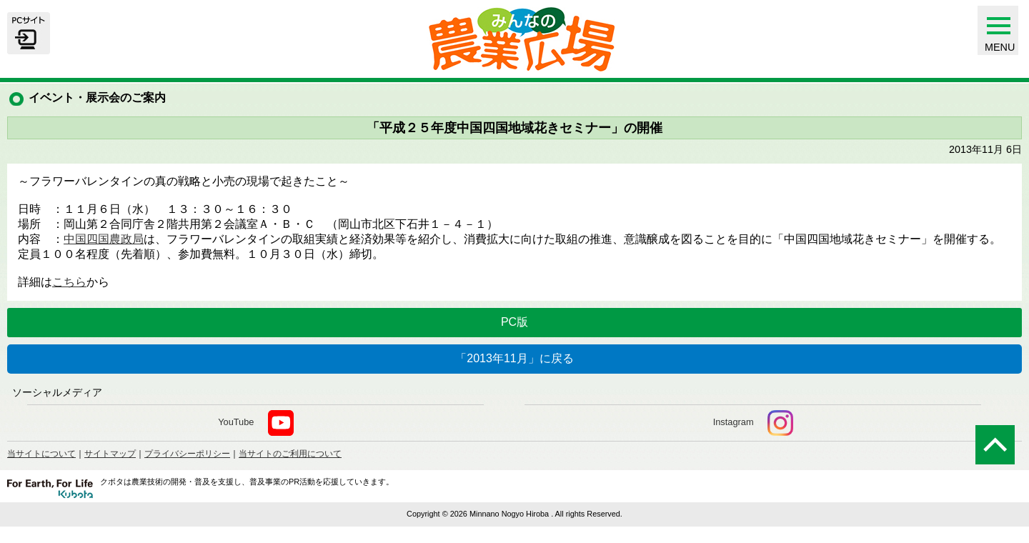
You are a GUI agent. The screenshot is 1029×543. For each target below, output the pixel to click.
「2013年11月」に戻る (514, 358)
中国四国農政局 (104, 239)
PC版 (514, 322)
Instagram (753, 423)
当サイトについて (41, 453)
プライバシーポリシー (187, 453)
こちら (69, 282)
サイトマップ (110, 453)
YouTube (255, 423)
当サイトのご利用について (290, 453)
